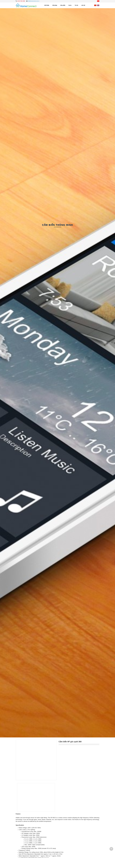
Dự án (70, 5)
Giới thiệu (46, 5)
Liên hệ (83, 5)
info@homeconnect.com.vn (33, 1)
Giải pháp (54, 5)
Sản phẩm (62, 5)
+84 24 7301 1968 (21, 1)
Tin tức (76, 5)
